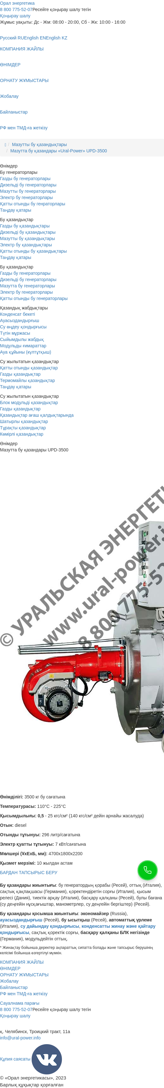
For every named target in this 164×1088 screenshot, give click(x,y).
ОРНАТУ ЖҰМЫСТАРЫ (24, 80)
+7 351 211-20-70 (17, 1025)
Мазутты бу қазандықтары (39, 144)
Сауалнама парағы (19, 1003)
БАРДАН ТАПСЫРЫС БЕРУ (28, 872)
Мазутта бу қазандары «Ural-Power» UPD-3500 (58, 150)
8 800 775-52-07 (16, 9)
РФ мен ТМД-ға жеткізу (23, 127)
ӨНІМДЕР (10, 64)
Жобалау (9, 96)
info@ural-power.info (20, 1037)
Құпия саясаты (15, 1059)
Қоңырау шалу (15, 15)
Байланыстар (13, 112)
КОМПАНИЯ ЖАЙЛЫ (22, 48)
